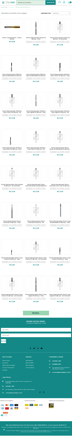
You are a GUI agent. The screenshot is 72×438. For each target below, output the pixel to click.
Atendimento (29, 360)
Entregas (4, 370)
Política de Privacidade (8, 365)
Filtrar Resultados (4, 430)
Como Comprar (30, 367)
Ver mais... (36, 313)
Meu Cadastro (30, 365)
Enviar (3, 341)
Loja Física (5, 363)
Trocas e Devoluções (8, 367)
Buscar (50, 2)
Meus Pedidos (30, 363)
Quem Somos (6, 360)
